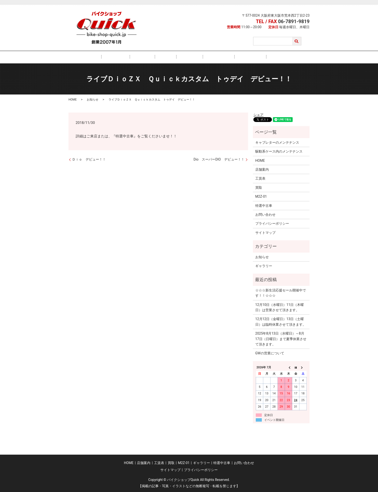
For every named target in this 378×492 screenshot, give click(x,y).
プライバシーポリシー (272, 223)
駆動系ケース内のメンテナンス (279, 151)
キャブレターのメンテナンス (277, 142)
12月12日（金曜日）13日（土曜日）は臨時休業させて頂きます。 (280, 321)
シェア (258, 114)
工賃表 (152, 57)
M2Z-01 (186, 57)
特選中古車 (233, 57)
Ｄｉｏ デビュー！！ (89, 159)
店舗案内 (132, 57)
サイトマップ (265, 232)
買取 (168, 57)
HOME (112, 57)
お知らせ (92, 99)
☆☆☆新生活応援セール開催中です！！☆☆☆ (280, 292)
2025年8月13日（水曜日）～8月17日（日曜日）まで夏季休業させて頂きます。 (280, 338)
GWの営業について (269, 353)
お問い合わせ (260, 57)
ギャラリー (208, 57)
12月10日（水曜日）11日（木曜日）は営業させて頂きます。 (279, 306)
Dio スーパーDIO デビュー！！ (219, 159)
